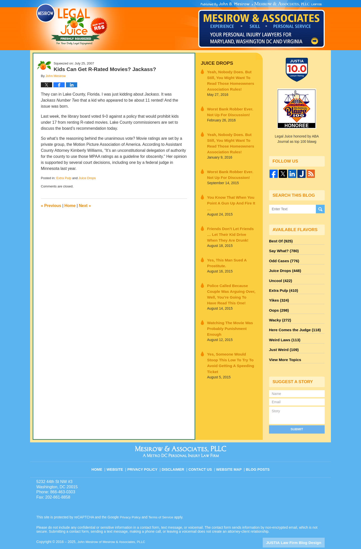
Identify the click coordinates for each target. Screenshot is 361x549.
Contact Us (202, 455)
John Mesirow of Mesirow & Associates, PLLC (113, 531)
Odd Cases (283, 259)
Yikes (278, 295)
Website (119, 455)
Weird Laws (283, 331)
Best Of (280, 241)
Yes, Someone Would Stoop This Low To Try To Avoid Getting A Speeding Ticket (229, 329)
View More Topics (283, 349)
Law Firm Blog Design (301, 531)
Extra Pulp (63, 178)
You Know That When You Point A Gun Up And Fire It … (229, 192)
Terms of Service (162, 506)
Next (85, 205)
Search (320, 209)
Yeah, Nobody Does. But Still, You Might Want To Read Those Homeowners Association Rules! (231, 79)
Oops (278, 304)
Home (69, 205)
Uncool (279, 277)
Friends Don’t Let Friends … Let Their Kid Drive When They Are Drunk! (231, 220)
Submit (297, 418)
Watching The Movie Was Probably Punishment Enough (230, 301)
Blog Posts (257, 455)
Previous (51, 205)
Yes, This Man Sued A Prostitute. (224, 247)
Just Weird (282, 340)
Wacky (279, 313)
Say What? (282, 250)
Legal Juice (72, 24)
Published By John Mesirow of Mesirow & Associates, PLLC (261, 25)
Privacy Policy (145, 455)
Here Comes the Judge (292, 322)
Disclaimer (174, 455)
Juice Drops (87, 178)
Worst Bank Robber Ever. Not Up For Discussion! (230, 108)
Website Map (229, 455)
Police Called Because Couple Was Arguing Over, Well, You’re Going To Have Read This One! (231, 274)
